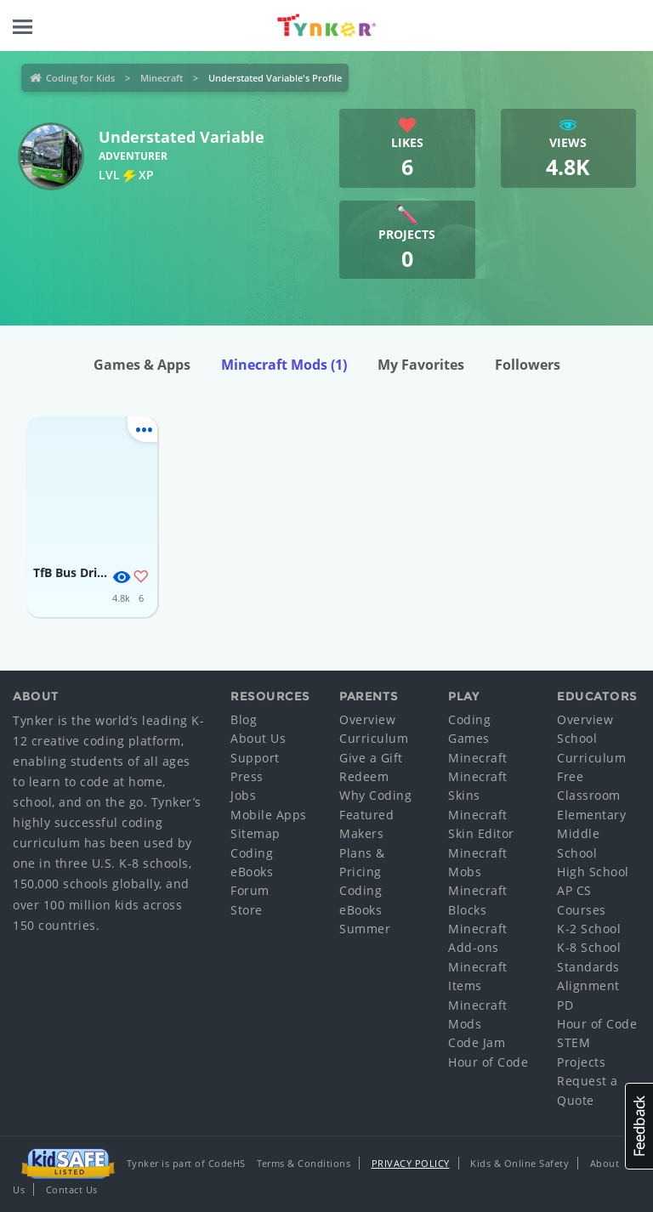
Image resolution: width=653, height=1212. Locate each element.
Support (255, 758)
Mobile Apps (268, 815)
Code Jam (476, 1042)
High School (593, 872)
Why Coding (375, 795)
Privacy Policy (411, 1163)
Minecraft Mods (284, 364)
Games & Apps (142, 364)
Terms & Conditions (303, 1163)
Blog (243, 719)
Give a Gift (371, 758)
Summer (364, 928)
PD (565, 1005)
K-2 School (589, 928)
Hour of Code (488, 1062)
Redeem (364, 776)
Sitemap (255, 833)
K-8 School (589, 947)
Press (247, 776)
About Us (258, 738)
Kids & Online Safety (519, 1163)
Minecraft (161, 77)
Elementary (591, 815)
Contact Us (72, 1189)
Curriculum (373, 738)
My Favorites (421, 364)
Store (246, 910)
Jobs (243, 795)
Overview (367, 719)
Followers (527, 364)
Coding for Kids (80, 77)
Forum (250, 890)
